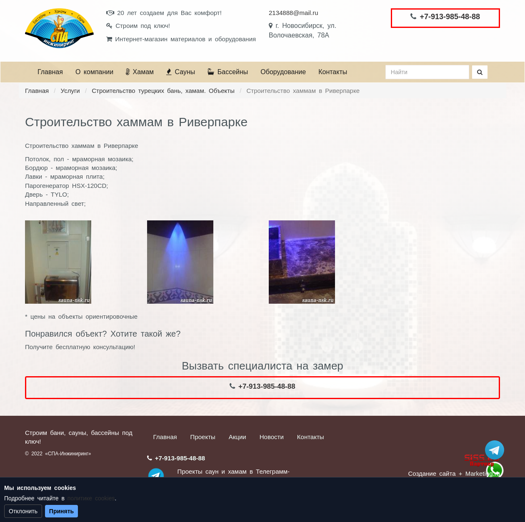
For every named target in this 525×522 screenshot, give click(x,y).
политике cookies (91, 498)
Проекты (202, 436)
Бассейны (228, 71)
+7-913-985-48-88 (450, 16)
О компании (94, 71)
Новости (272, 436)
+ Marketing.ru (479, 473)
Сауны (180, 71)
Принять (61, 511)
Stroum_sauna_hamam (494, 450)
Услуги (70, 90)
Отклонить (23, 511)
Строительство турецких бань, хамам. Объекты (163, 90)
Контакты (332, 71)
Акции (237, 436)
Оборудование (283, 71)
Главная (50, 71)
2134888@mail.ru (293, 12)
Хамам (140, 71)
